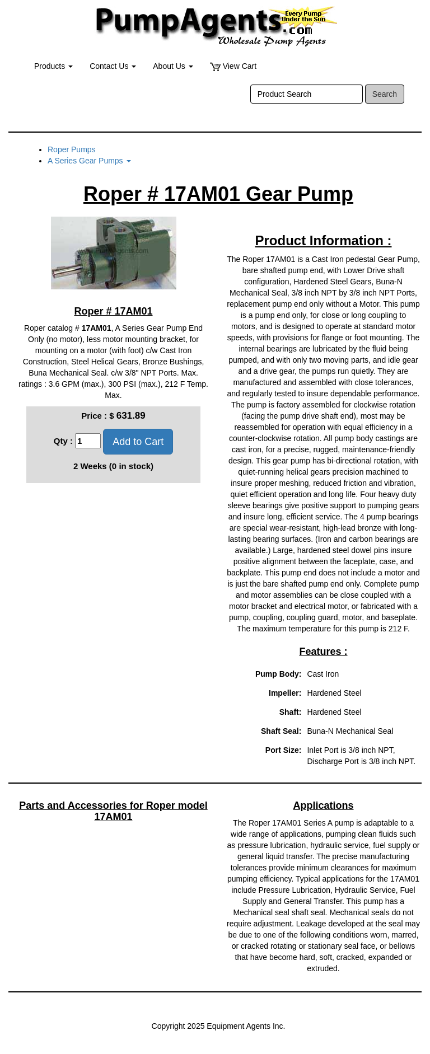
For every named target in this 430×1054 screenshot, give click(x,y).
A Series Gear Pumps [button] (89, 160)
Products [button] (53, 66)
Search (384, 94)
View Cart (233, 66)
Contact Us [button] (113, 66)
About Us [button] (173, 66)
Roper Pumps (72, 149)
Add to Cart (138, 441)
